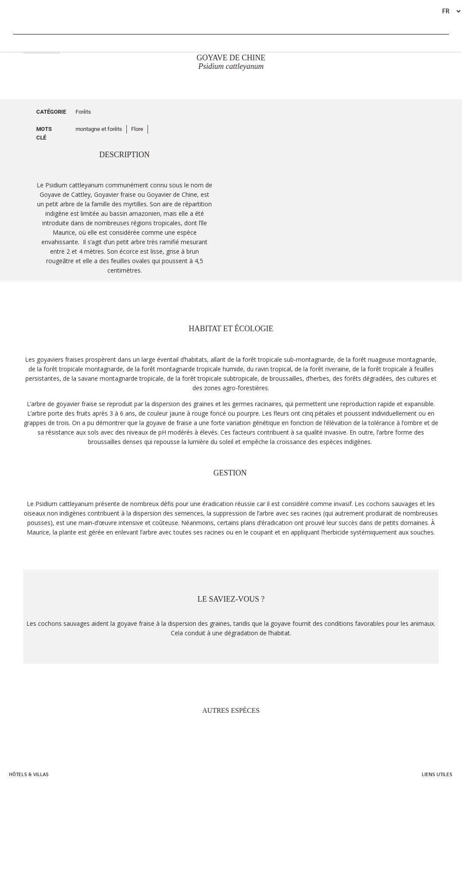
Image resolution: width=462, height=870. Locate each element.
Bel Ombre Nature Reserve (422, 807)
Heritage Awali (26, 807)
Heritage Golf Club (430, 798)
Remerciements (434, 825)
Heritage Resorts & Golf (37, 789)
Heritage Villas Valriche (424, 789)
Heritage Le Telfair (31, 798)
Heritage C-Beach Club (426, 816)
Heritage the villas (31, 816)
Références (439, 834)
